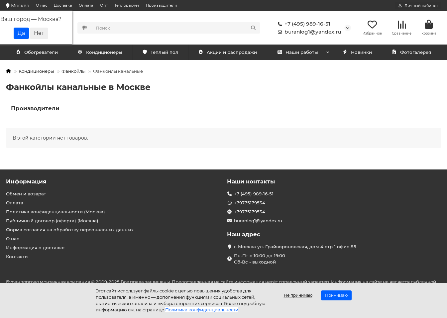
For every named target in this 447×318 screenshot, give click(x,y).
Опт (104, 5)
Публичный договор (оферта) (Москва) (52, 220)
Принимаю (336, 295)
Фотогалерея (411, 52)
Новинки (357, 52)
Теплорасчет (126, 5)
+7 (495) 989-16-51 (302, 24)
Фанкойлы (73, 71)
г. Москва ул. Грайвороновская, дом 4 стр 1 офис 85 (295, 246)
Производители (161, 5)
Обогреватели (101, 52)
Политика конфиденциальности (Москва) (55, 211)
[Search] (176, 28)
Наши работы (297, 52)
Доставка (63, 5)
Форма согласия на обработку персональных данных (70, 229)
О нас (41, 5)
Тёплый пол (160, 52)
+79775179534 (249, 202)
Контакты (17, 256)
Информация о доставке (35, 247)
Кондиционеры (38, 52)
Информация (26, 181)
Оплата (86, 5)
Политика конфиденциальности (201, 309)
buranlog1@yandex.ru (308, 32)
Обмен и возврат (26, 193)
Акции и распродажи (227, 52)
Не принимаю (298, 295)
